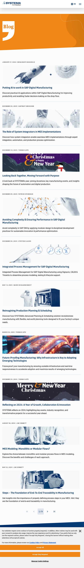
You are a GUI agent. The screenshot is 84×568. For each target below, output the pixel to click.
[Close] (80, 531)
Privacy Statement (49, 542)
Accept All (40, 547)
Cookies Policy (34, 542)
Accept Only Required (40, 554)
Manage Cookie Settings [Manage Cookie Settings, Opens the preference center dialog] (40, 561)
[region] (42, 547)
